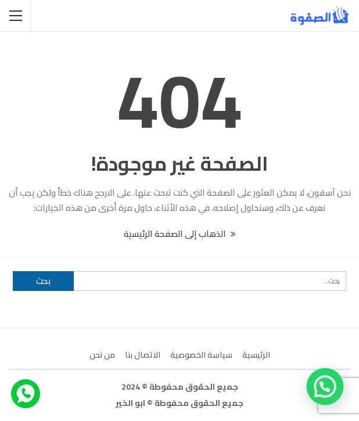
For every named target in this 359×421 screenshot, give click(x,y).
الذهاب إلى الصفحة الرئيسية (180, 233)
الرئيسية (256, 354)
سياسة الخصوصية (201, 354)
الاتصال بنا (142, 354)
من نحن (102, 354)
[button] (325, 386)
